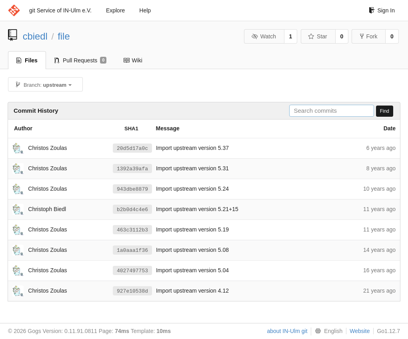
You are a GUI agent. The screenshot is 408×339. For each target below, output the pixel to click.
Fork (368, 36)
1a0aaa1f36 (132, 250)
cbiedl (35, 36)
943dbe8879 (132, 189)
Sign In (382, 10)
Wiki (132, 60)
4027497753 (132, 270)
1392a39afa (132, 168)
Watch (263, 36)
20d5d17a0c (132, 148)
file (64, 36)
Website (360, 331)
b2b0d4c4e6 (132, 209)
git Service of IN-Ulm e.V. (60, 10)
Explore (115, 10)
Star (317, 36)
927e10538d (132, 291)
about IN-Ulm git (287, 331)
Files (27, 60)
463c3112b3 (132, 229)
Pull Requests (80, 60)
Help (145, 10)
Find (384, 111)
